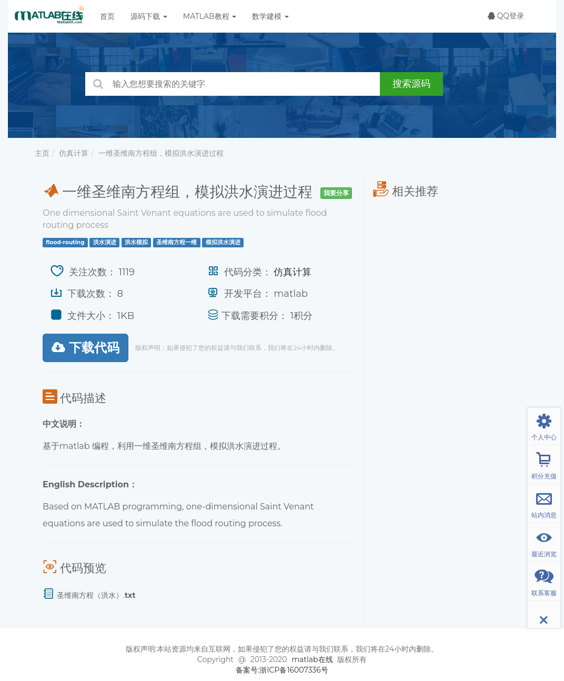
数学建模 (270, 16)
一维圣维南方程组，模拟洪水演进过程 (161, 153)
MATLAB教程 (209, 16)
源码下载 (148, 16)
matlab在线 (312, 659)
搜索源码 (411, 83)
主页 (42, 153)
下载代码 (85, 347)
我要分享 (336, 193)
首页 (107, 16)
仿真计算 (73, 153)
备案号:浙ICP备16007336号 (282, 670)
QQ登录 (506, 16)
